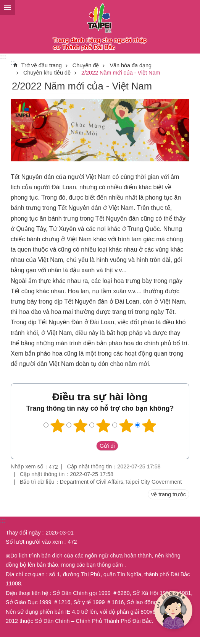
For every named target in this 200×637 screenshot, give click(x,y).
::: (3, 57)
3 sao (103, 425)
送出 (89, 446)
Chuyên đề (86, 65)
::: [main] (13, 63)
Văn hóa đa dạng (131, 65)
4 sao (126, 425)
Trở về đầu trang (41, 65)
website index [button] (7, 7)
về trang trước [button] (168, 494)
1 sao (57, 425)
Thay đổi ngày (23, 533)
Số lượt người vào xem (34, 542)
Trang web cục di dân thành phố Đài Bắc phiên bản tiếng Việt (100, 27)
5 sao (149, 425)
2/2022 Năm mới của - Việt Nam (120, 73)
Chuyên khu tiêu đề (47, 73)
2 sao (80, 425)
